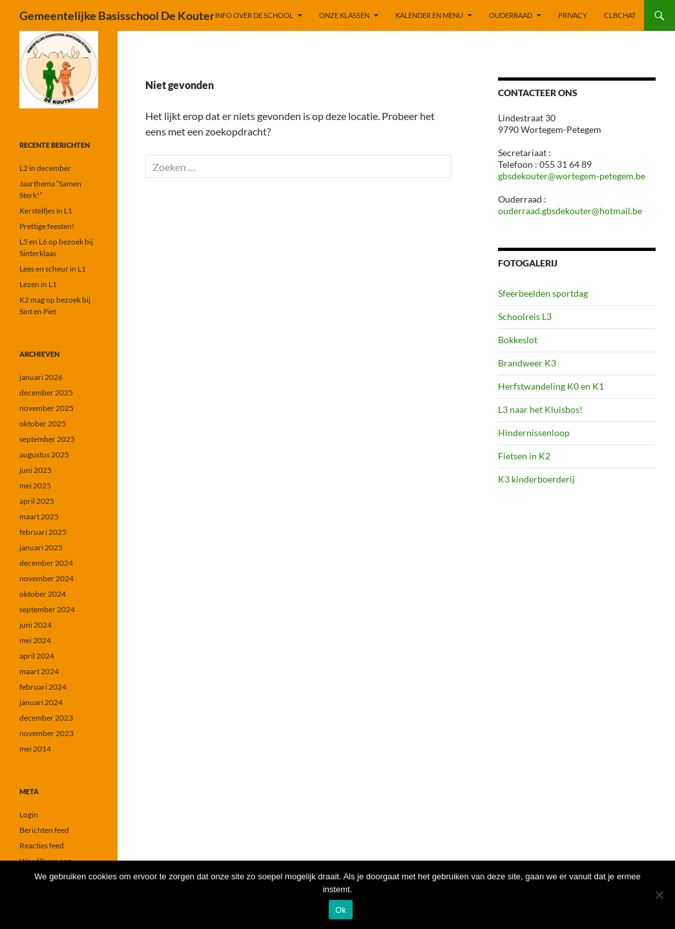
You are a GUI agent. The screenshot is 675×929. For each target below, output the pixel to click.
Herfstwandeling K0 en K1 (551, 386)
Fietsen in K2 (524, 455)
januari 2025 (41, 547)
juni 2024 (35, 625)
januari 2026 (41, 377)
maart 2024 (39, 671)
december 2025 (46, 392)
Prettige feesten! (46, 226)
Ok (340, 910)
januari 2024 (41, 702)
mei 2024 (35, 640)
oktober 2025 (42, 423)
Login (28, 814)
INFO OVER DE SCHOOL (254, 15)
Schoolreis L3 (525, 316)
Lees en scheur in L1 (52, 269)
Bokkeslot (517, 339)
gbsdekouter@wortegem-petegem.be (571, 175)
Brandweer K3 (527, 362)
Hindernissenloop (534, 432)
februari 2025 (43, 532)
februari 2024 (43, 687)
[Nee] (658, 894)
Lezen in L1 (38, 284)
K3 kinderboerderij (536, 479)
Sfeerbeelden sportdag (543, 293)
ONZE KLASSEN (344, 15)
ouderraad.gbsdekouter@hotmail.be (570, 210)
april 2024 (36, 656)
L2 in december (45, 168)
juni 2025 (35, 470)
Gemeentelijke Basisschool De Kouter (116, 15)
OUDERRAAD (510, 15)
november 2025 (46, 408)
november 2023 (46, 733)
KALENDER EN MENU (429, 15)
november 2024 (46, 578)
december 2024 (46, 563)
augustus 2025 (44, 454)
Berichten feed (44, 830)
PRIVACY (572, 15)
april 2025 (36, 501)
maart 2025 (39, 516)
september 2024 (47, 609)
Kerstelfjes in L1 (45, 210)
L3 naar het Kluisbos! (540, 409)
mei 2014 (35, 749)
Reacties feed (41, 845)
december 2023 (46, 718)
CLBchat (620, 15)
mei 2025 (35, 485)
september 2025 (47, 439)
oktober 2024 (42, 594)
